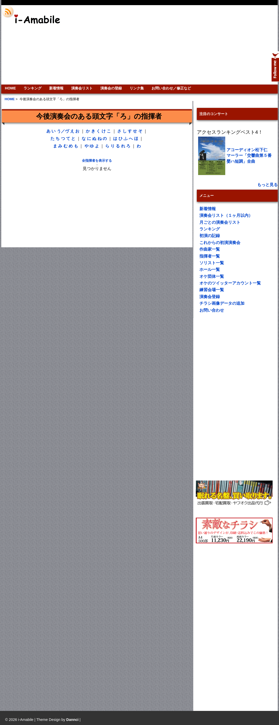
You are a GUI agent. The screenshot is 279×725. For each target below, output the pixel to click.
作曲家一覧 (209, 249)
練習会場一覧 (211, 290)
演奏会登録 (209, 296)
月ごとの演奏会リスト (219, 222)
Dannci (72, 720)
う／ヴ (63, 131)
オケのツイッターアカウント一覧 (230, 283)
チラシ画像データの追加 (221, 303)
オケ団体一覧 (211, 276)
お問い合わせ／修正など (171, 88)
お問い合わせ (211, 310)
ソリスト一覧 (211, 263)
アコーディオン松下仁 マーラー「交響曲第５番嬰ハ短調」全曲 (249, 156)
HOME (10, 88)
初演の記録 (209, 235)
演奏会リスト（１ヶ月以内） (226, 215)
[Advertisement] (189, 45)
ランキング (32, 88)
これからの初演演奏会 (219, 242)
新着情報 (56, 88)
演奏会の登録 (111, 88)
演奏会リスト (82, 88)
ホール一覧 (209, 269)
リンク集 (137, 88)
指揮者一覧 (209, 256)
